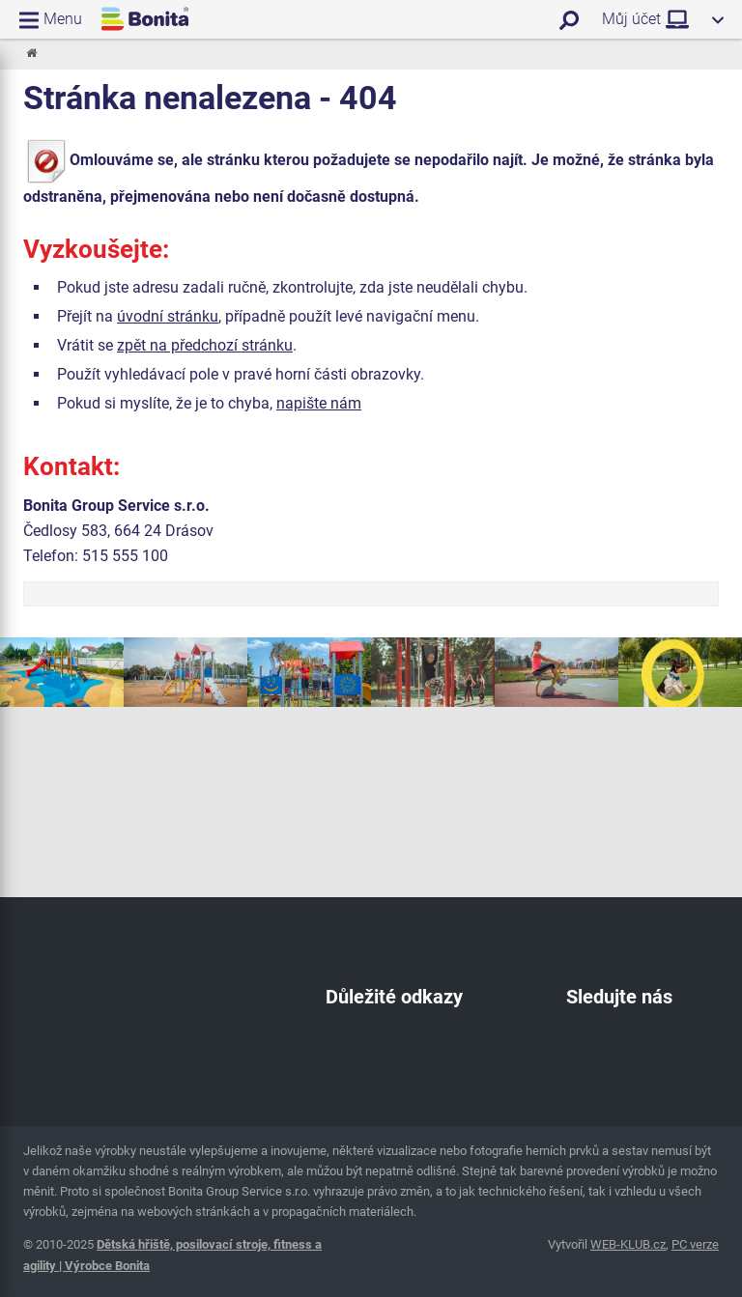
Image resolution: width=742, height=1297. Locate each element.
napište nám (318, 403)
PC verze (695, 1244)
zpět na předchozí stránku (205, 345)
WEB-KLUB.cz (628, 1244)
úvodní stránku (167, 316)
